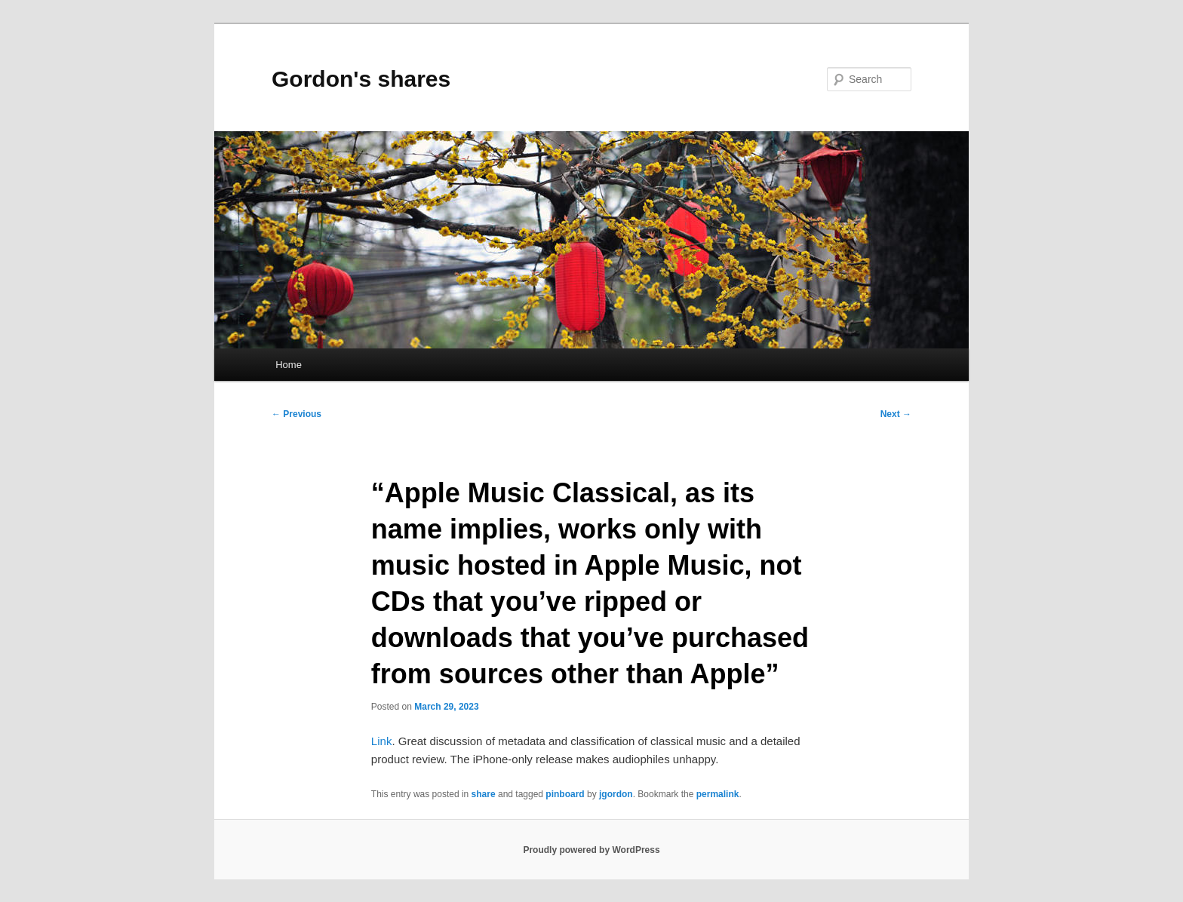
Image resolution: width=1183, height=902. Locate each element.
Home (288, 364)
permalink (717, 794)
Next (895, 414)
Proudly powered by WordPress (591, 850)
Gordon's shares (361, 78)
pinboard (564, 794)
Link (381, 741)
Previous (296, 414)
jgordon (616, 794)
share (484, 794)
